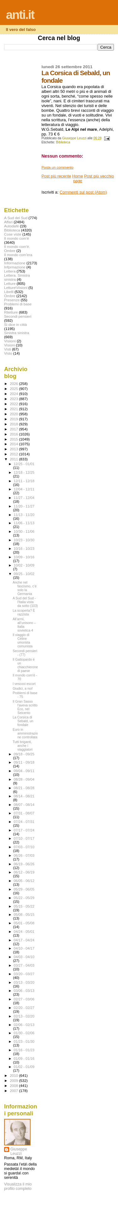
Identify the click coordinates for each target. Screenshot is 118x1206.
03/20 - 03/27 (24, 974)
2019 (14, 419)
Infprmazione (14, 267)
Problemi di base (17, 304)
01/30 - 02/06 (24, 1033)
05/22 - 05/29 (24, 898)
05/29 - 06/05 (24, 889)
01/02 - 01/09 (24, 1067)
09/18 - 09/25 (24, 754)
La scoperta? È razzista (24, 612)
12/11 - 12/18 (24, 481)
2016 (14, 434)
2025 (14, 389)
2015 (14, 439)
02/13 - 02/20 (24, 1016)
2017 (14, 429)
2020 (14, 414)
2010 (14, 1075)
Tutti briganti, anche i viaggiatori (22, 745)
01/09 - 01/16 (24, 1058)
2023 (14, 399)
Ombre (9, 296)
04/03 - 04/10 (24, 957)
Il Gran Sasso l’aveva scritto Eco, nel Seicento (25, 707)
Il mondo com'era (18, 255)
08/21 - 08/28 (24, 788)
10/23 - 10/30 (24, 540)
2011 (14, 459)
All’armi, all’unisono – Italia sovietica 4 (24, 624)
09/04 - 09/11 (24, 771)
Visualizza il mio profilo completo (18, 1186)
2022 (14, 404)
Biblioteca (63, 142)
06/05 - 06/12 (24, 881)
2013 (14, 449)
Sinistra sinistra (16, 333)
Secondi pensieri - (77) (25, 653)
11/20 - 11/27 (24, 506)
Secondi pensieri (17, 316)
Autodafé (11, 226)
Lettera (9, 271)
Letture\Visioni (15, 287)
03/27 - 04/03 (24, 965)
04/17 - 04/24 (24, 940)
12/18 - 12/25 (24, 472)
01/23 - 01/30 (24, 1041)
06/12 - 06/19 (24, 872)
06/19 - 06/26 (24, 864)
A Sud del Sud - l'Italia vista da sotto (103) (25, 602)
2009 (14, 1080)
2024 (14, 394)
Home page (77, 178)
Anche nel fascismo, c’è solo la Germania (25, 588)
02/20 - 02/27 (24, 1008)
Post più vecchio (99, 176)
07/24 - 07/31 (24, 822)
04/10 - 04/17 (24, 948)
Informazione (14, 263)
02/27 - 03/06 (24, 999)
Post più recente (56, 176)
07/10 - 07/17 (24, 838)
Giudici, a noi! (23, 688)
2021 (14, 409)
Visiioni (10, 341)
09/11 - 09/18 (24, 762)
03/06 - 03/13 (24, 991)
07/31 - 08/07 (24, 813)
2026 (14, 383)
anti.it (20, 14)
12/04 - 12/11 (24, 489)
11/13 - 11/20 (24, 515)
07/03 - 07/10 (24, 847)
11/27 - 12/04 (24, 498)
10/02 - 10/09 (24, 565)
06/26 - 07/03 (24, 855)
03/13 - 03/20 (24, 982)
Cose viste (12, 234)
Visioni (9, 345)
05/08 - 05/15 (24, 914)
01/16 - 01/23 (24, 1050)
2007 (14, 1091)
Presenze (12, 300)
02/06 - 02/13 (24, 1025)
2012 (14, 454)
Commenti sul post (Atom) (83, 192)
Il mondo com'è (16, 238)
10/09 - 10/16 (24, 557)
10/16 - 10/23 (24, 548)
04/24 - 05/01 (24, 931)
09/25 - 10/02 (24, 574)
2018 (14, 424)
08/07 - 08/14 (24, 805)
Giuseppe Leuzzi (18, 1151)
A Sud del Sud (15, 218)
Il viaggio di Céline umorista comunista (22, 640)
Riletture (11, 312)
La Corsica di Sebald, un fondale (23, 721)
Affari (8, 222)
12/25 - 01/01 (24, 464)
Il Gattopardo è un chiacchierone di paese (25, 665)
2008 (14, 1085)
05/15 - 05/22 (24, 906)
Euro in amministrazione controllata (25, 733)
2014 (14, 444)
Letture (9, 283)
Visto (8, 353)
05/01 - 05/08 (24, 923)
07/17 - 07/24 (24, 830)
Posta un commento (58, 167)
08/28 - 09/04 (24, 779)
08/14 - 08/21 (24, 796)
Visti (7, 349)
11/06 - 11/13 (24, 523)
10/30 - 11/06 (24, 531)
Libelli (9, 292)
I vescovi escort (24, 684)
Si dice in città (15, 324)
